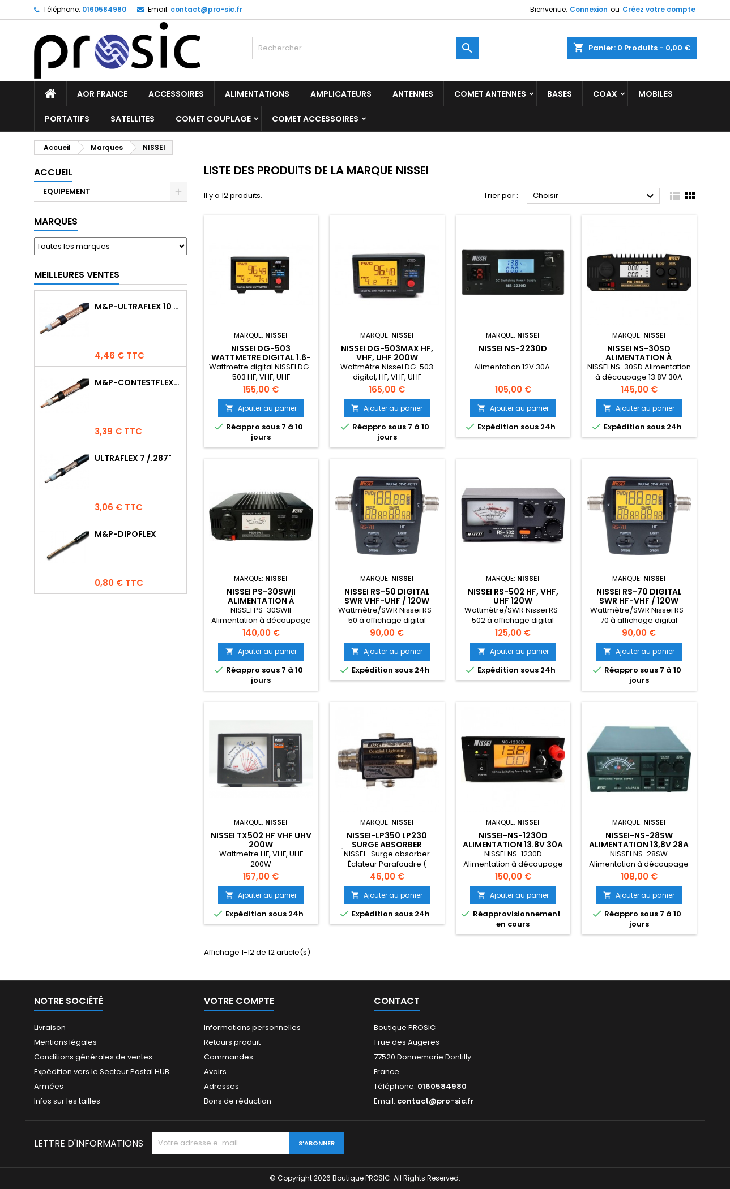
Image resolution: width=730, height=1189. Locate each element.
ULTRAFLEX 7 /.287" (133, 458)
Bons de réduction (237, 1101)
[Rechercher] (365, 48)
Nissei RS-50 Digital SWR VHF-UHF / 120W (387, 596)
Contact (397, 1000)
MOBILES (655, 94)
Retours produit (232, 1042)
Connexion (589, 9)
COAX (605, 94)
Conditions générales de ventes (93, 1057)
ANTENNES (412, 94)
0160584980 (104, 9)
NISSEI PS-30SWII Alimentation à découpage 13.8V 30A (260, 600)
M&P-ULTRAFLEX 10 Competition (138, 306)
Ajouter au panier (261, 408)
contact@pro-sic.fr (206, 9)
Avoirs (215, 1071)
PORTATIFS (67, 118)
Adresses (221, 1086)
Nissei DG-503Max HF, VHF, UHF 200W (387, 353)
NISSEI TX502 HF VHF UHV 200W (261, 840)
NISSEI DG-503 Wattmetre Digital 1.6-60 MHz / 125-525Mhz (261, 357)
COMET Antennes (490, 94)
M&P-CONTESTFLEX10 (138, 382)
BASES (559, 94)
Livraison (50, 1027)
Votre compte (239, 1000)
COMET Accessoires (315, 118)
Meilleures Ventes (76, 274)
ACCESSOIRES (176, 94)
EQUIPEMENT (67, 191)
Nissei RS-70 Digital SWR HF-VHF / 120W (639, 596)
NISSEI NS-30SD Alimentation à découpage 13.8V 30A (639, 357)
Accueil (53, 172)
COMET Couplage (213, 118)
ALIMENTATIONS (257, 94)
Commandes (228, 1057)
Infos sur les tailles (67, 1101)
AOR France (102, 94)
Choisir (595, 196)
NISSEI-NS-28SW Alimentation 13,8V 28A (639, 840)
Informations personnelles (252, 1027)
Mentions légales (65, 1042)
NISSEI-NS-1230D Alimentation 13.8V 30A (513, 840)
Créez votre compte (658, 9)
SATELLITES (132, 118)
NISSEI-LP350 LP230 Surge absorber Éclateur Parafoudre (386, 844)
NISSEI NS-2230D (513, 348)
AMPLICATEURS (341, 94)
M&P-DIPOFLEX (125, 534)
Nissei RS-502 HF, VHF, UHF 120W (513, 596)
